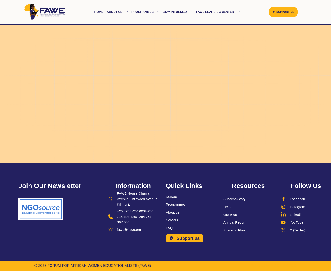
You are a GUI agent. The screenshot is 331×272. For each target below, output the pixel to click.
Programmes (145, 12)
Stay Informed (178, 12)
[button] (283, 12)
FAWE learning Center (218, 12)
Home (98, 12)
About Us (117, 12)
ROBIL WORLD (284, 266)
